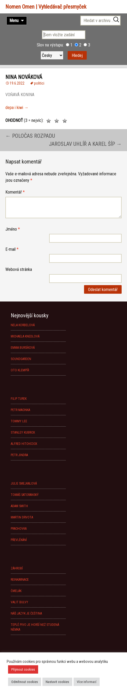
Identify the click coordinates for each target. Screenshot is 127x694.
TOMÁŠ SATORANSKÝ (25, 495)
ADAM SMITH (19, 506)
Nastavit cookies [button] (57, 682)
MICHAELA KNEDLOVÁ (25, 336)
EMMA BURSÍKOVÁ (23, 348)
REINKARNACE (20, 580)
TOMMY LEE (19, 421)
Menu (14, 20)
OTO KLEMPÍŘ (20, 370)
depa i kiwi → (16, 107)
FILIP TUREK (19, 399)
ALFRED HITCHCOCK (24, 444)
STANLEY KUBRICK (23, 432)
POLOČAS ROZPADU (30, 136)
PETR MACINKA (20, 410)
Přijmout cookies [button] (23, 669)
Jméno (12, 229)
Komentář (15, 192)
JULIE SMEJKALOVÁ (24, 483)
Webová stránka (18, 269)
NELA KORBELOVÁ (23, 325)
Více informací (86, 682)
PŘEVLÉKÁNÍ (19, 540)
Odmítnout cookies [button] (24, 682)
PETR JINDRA (19, 455)
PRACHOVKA (19, 529)
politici (39, 83)
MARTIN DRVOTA (22, 517)
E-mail (12, 249)
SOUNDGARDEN (21, 359)
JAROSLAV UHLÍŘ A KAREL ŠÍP (85, 144)
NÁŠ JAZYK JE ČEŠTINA (26, 613)
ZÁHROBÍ (17, 568)
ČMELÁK (16, 591)
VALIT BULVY (19, 602)
